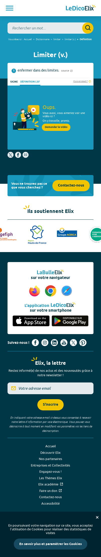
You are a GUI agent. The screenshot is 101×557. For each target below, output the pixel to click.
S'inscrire (50, 404)
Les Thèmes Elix (50, 478)
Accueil (28, 39)
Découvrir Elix (50, 453)
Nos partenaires (50, 459)
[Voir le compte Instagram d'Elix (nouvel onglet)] (44, 342)
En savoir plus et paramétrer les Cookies (50, 544)
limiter (57, 39)
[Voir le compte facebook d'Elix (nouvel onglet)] (35, 342)
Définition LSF (30, 82)
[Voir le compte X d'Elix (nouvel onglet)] (73, 342)
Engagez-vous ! (50, 471)
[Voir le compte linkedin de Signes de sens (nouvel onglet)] (54, 342)
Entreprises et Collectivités (50, 465)
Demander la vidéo (56, 127)
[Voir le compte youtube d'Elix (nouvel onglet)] (63, 342)
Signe (14, 82)
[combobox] (50, 28)
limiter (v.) (70, 39)
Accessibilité (50, 503)
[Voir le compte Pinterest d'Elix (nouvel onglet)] (82, 342)
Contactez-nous (71, 185)
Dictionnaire (42, 39)
